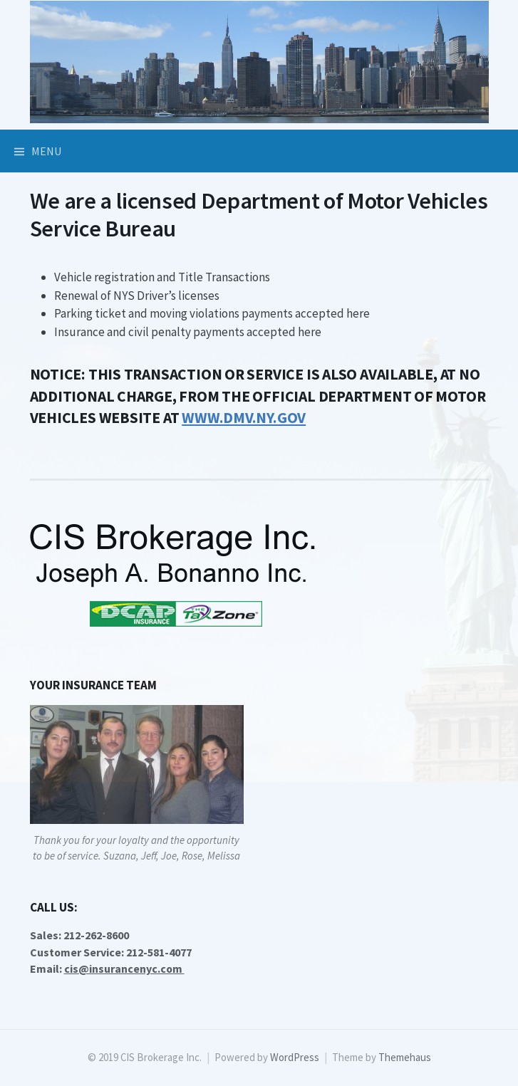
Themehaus (404, 1057)
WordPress (294, 1057)
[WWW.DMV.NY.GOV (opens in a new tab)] (244, 417)
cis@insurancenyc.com (124, 968)
